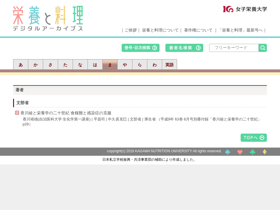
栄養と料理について (160, 30)
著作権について (198, 30)
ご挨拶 (131, 30)
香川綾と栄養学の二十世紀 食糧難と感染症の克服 (65, 113)
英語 (169, 64)
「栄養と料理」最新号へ (240, 30)
